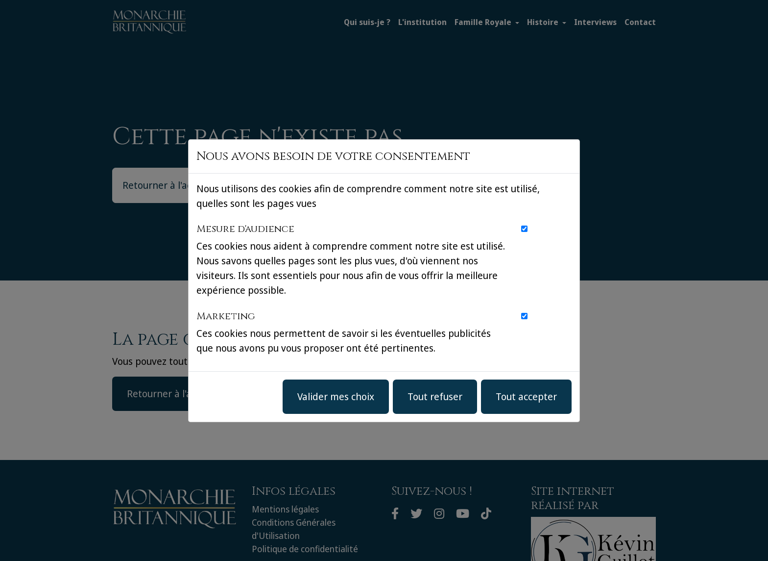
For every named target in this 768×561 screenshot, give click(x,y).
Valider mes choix (335, 396)
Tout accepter (526, 396)
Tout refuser (435, 396)
